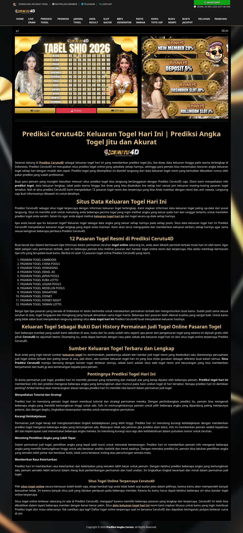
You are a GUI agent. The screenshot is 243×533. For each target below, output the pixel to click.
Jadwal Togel (78, 20)
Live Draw (31, 20)
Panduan (220, 18)
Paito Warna (140, 20)
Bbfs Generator (124, 20)
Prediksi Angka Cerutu (120, 527)
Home (20, 18)
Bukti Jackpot (187, 20)
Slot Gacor (107, 20)
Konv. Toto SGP (157, 20)
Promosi (63, 18)
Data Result (93, 20)
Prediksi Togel (46, 20)
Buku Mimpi (172, 20)
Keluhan (204, 18)
